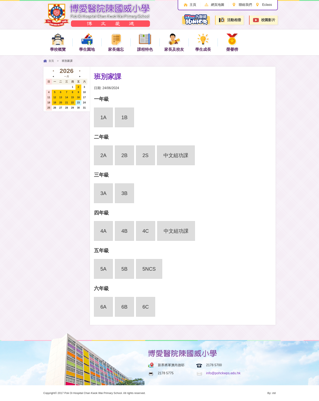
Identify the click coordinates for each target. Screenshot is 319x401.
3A (103, 193)
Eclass (267, 4)
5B (124, 269)
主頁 (192, 4)
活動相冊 (229, 20)
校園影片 (263, 20)
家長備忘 (116, 42)
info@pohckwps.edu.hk (223, 373)
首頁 (51, 60)
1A (103, 117)
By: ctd (271, 393)
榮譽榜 (232, 42)
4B (124, 231)
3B (124, 193)
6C (145, 307)
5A (103, 269)
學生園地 (87, 42)
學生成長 (203, 42)
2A (103, 155)
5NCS (149, 269)
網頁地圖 (217, 4)
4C (145, 231)
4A (103, 231)
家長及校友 (174, 42)
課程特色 (145, 42)
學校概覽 (58, 42)
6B (124, 307)
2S (145, 155)
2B (124, 155)
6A (103, 307)
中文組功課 (175, 155)
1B (124, 117)
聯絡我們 (245, 4)
